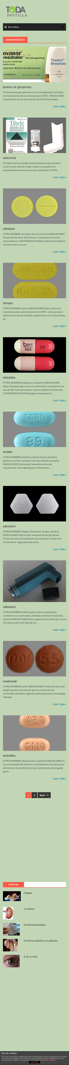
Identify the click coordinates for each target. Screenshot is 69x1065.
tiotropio (8, 303)
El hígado (28, 893)
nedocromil (9, 158)
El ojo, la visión (30, 956)
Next (44, 795)
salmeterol (9, 526)
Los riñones (29, 909)
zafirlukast (9, 229)
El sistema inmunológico (35, 924)
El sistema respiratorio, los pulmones (41, 940)
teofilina (7, 452)
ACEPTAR (34, 1062)
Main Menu (13, 26)
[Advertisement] (34, 842)
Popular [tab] (13, 884)
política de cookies (47, 1060)
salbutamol (9, 607)
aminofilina (9, 755)
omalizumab (10, 681)
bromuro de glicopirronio (17, 87)
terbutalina (9, 377)
